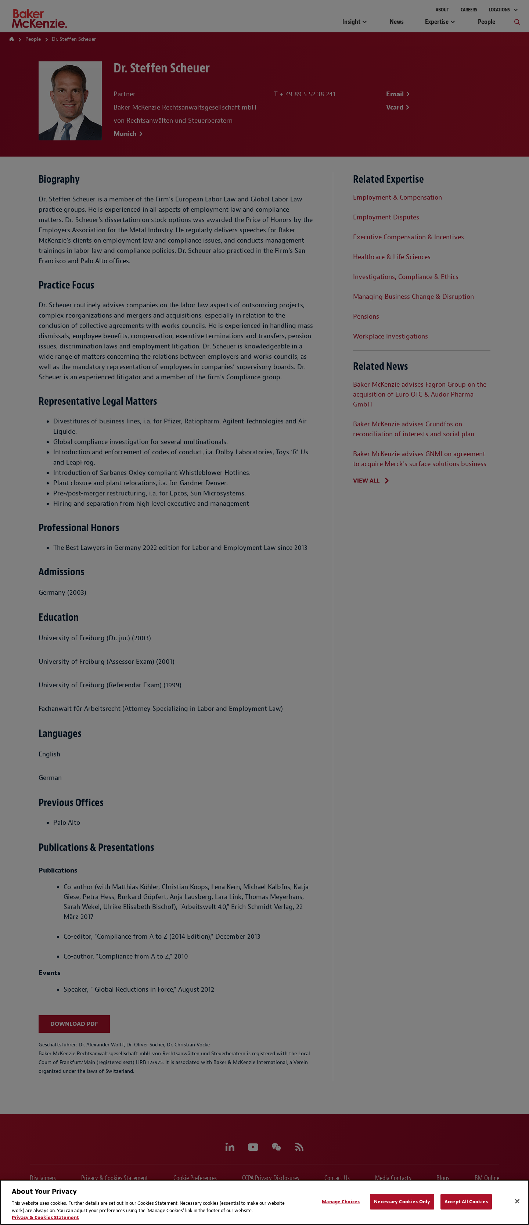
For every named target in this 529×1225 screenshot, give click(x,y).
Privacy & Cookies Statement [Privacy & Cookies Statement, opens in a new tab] (45, 1217)
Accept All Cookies (466, 1202)
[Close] (517, 1201)
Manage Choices (341, 1202)
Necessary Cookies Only (402, 1202)
